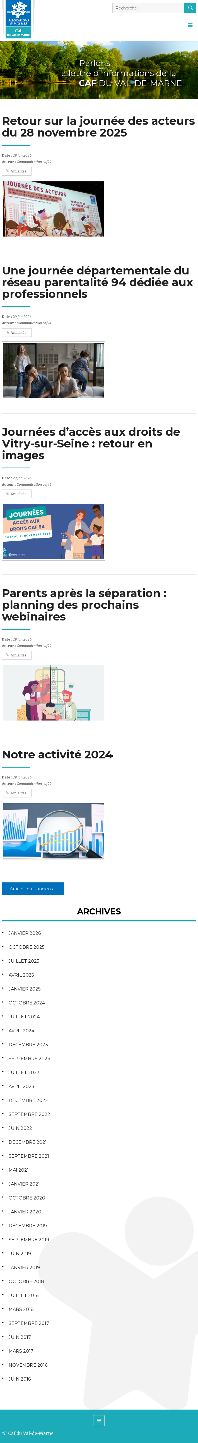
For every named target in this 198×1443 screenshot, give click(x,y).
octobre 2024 (27, 1003)
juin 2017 (20, 1337)
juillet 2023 (24, 1072)
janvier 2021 (24, 1184)
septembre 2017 (29, 1323)
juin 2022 (20, 1128)
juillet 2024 (24, 1016)
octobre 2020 (27, 1198)
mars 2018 (21, 1309)
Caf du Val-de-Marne (31, 1433)
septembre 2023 (29, 1058)
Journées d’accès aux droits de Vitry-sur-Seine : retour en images (91, 443)
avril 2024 (21, 1030)
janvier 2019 (24, 1267)
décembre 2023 (28, 1044)
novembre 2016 (28, 1365)
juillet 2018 (24, 1295)
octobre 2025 (27, 947)
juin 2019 (20, 1253)
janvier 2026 (25, 933)
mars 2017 (21, 1351)
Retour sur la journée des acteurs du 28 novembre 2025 (98, 126)
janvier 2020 (25, 1212)
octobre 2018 (26, 1281)
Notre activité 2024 (57, 754)
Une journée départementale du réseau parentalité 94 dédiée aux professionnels (97, 282)
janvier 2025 (25, 989)
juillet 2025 (24, 961)
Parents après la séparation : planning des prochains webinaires (84, 604)
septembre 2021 (29, 1156)
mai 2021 (19, 1170)
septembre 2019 (29, 1239)
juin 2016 (20, 1379)
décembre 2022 (28, 1100)
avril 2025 (21, 975)
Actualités (18, 171)
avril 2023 (21, 1086)
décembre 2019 (28, 1225)
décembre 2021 (28, 1142)
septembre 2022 (29, 1114)
